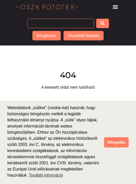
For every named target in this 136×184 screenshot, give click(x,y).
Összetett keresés (83, 35)
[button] (115, 7)
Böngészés (46, 35)
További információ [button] (46, 175)
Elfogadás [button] (116, 142)
